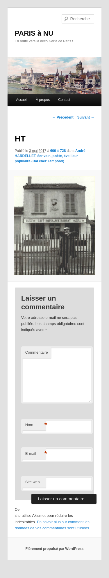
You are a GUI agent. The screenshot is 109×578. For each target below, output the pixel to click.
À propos (43, 100)
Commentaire (36, 352)
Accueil (21, 100)
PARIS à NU (34, 33)
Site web (32, 482)
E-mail (35, 454)
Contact (64, 100)
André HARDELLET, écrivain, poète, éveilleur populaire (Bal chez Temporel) (50, 156)
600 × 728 (58, 151)
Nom (35, 425)
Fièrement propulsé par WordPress (55, 549)
